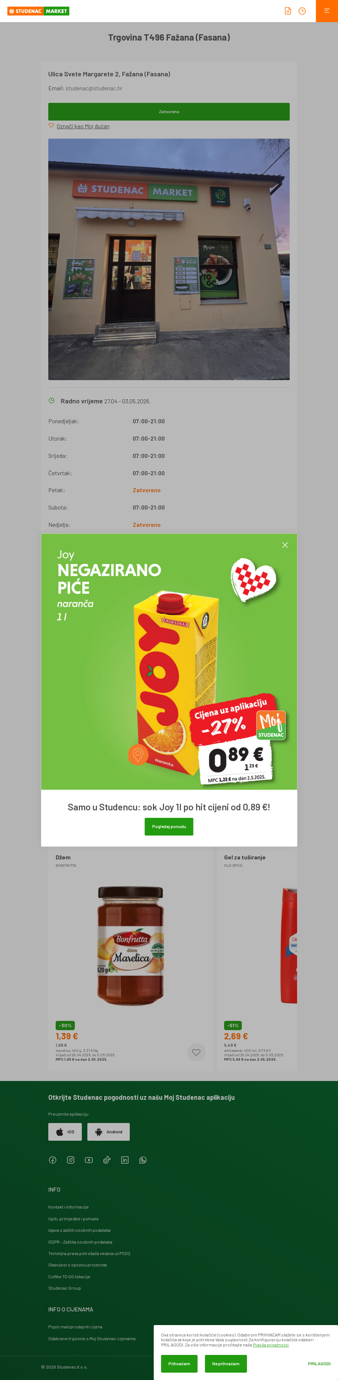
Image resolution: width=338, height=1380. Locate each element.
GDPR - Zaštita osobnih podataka (80, 1241)
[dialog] (246, 1352)
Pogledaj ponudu (169, 826)
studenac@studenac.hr (94, 87)
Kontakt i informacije (68, 1206)
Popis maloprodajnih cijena (75, 1326)
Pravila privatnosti (271, 1344)
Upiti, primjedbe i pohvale (73, 1218)
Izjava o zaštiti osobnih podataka (79, 1230)
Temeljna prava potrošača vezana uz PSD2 (89, 1253)
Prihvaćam (179, 1363)
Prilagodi (319, 1363)
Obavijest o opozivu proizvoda (77, 1264)
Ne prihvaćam (226, 1363)
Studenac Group (64, 1287)
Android (108, 1132)
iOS (65, 1132)
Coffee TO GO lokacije (69, 1276)
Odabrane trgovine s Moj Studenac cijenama (92, 1338)
